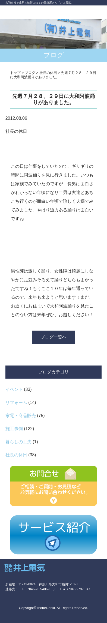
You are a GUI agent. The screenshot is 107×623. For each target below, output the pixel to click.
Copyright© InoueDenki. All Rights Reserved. (53, 608)
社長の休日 (16, 455)
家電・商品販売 (20, 415)
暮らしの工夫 (18, 441)
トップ (15, 73)
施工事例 (14, 428)
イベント (14, 389)
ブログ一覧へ (53, 337)
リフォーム (16, 402)
